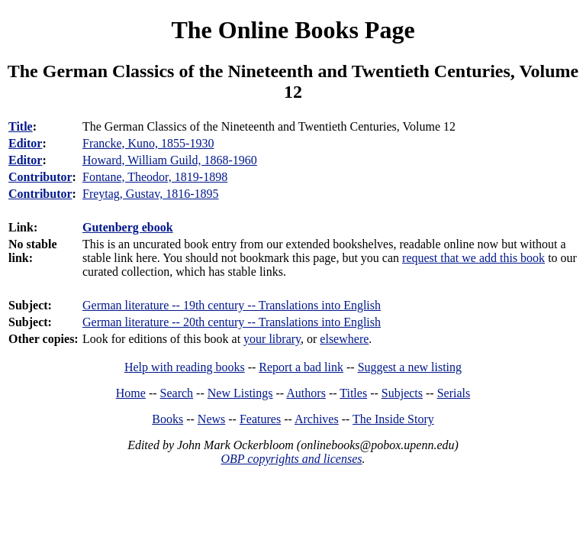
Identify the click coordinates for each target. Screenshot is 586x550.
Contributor (40, 176)
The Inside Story (393, 418)
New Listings (240, 393)
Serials (454, 393)
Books (167, 418)
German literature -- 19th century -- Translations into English (231, 305)
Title (20, 126)
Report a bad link (301, 367)
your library (272, 338)
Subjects (402, 393)
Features (260, 418)
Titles (353, 393)
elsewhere (344, 338)
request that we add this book (473, 257)
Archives (317, 418)
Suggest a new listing (410, 367)
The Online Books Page (292, 30)
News (211, 418)
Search (177, 393)
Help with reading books (184, 367)
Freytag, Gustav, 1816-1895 (150, 193)
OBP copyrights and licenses (291, 458)
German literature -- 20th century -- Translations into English (231, 321)
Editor (25, 143)
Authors (306, 393)
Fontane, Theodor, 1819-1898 (154, 176)
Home (131, 393)
